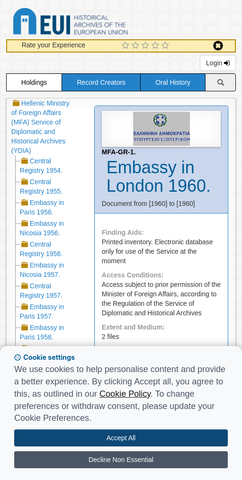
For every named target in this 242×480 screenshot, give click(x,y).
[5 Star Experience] (166, 46)
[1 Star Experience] (127, 46)
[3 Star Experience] (147, 46)
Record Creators (101, 82)
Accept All (121, 438)
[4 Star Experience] (156, 46)
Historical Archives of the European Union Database (97, 23)
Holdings (34, 82)
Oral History (172, 82)
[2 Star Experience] (137, 46)
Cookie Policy (125, 394)
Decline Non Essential (121, 459)
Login (218, 63)
